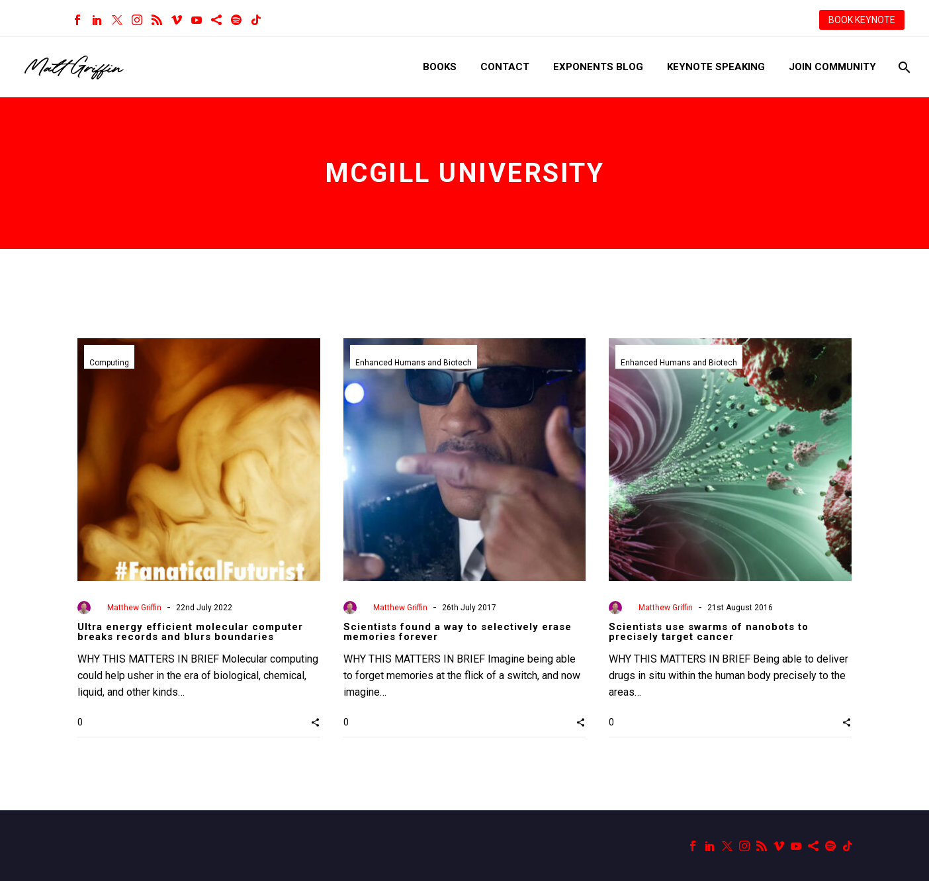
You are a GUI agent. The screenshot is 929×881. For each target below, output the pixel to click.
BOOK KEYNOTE (861, 20)
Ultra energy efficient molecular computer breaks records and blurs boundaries (190, 632)
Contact (504, 67)
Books (440, 67)
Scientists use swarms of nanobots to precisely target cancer (709, 632)
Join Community (832, 67)
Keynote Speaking (716, 67)
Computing (109, 362)
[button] (315, 722)
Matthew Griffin (134, 607)
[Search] (903, 67)
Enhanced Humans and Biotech (413, 362)
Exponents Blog (598, 67)
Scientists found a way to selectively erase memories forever (457, 632)
